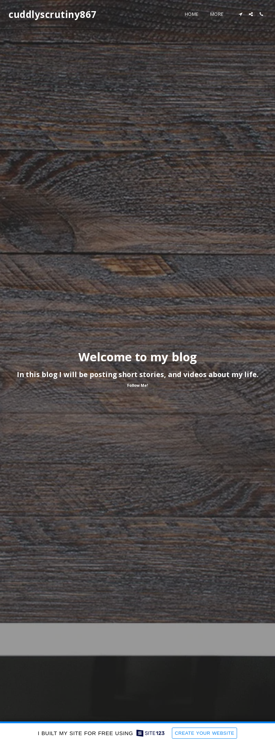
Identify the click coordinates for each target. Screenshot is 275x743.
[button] (240, 14)
